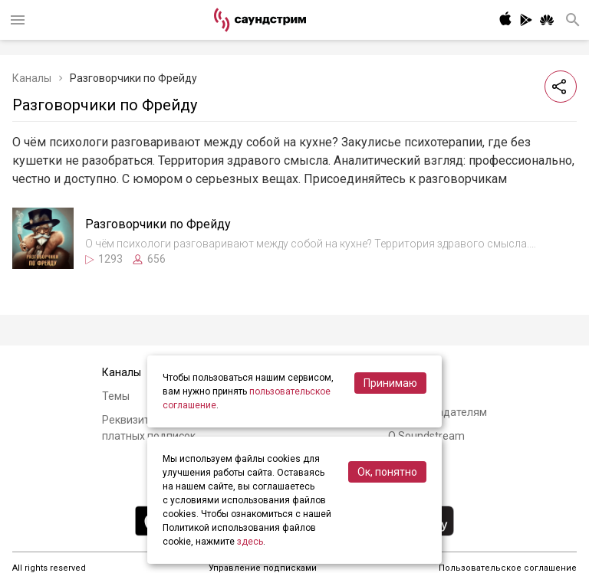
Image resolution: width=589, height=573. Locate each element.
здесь (250, 541)
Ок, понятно (387, 472)
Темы (116, 396)
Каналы (31, 78)
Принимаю (390, 383)
